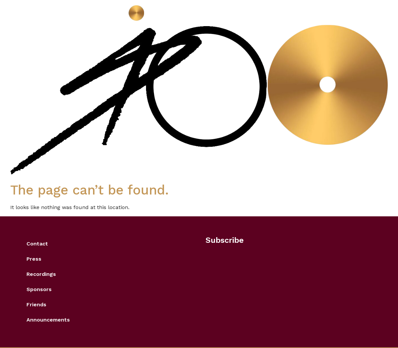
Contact (37, 243)
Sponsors (39, 289)
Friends (36, 304)
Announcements (48, 320)
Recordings (41, 274)
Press (33, 259)
